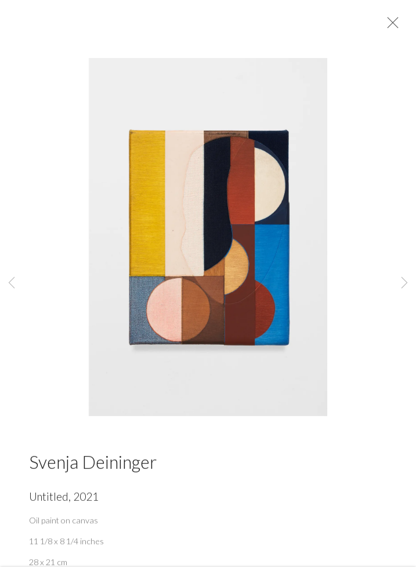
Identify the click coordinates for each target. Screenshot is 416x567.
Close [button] (390, 26)
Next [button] (404, 283)
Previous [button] (11, 283)
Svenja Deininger (93, 464)
